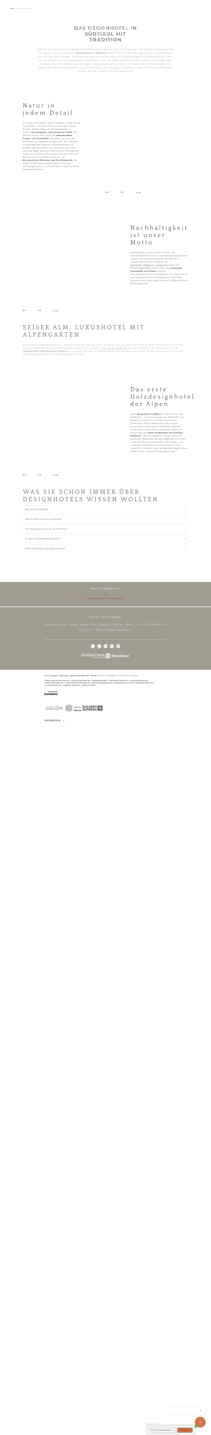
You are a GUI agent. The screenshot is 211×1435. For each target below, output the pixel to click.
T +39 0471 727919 (91, 783)
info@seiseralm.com (119, 783)
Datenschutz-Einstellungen (79, 828)
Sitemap (93, 828)
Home (12, 123)
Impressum (54, 828)
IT (25, 11)
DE (22, 11)
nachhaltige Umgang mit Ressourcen (149, 380)
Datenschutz (64, 828)
